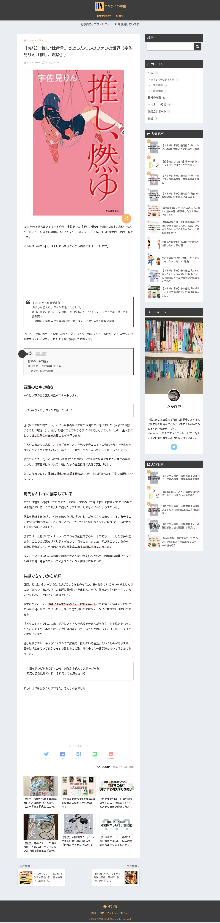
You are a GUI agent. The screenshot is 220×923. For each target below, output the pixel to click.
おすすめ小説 (104, 16)
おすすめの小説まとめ (165, 80)
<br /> (78, 272)
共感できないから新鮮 (41, 370)
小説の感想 (127, 766)
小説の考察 (159, 91)
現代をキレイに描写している (44, 366)
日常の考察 (157, 98)
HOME (110, 907)
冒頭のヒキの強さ (38, 361)
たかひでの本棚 (110, 6)
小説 (115, 766)
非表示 (41, 354)
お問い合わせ (97, 913)
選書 (153, 119)
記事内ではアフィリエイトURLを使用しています (110, 24)
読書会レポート (159, 112)
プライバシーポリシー (118, 913)
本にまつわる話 (159, 105)
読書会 (119, 16)
